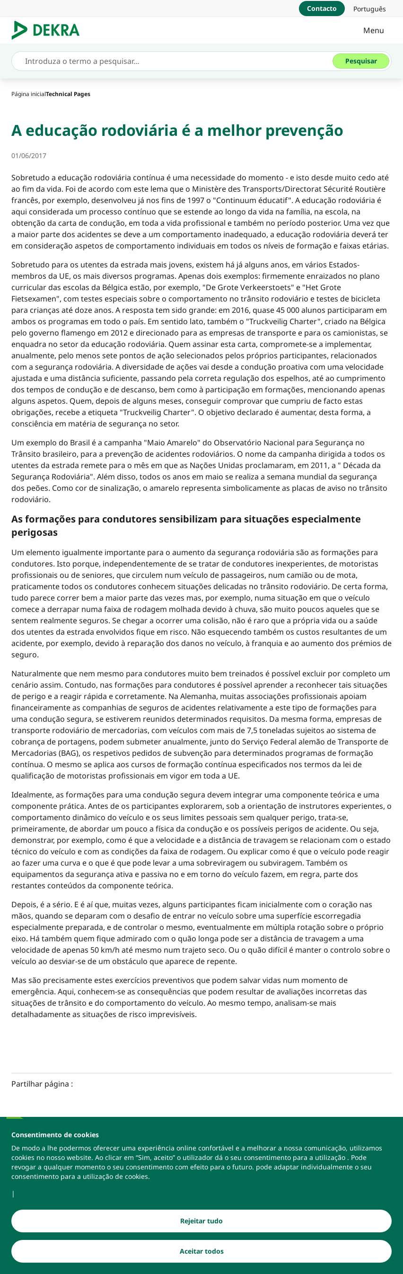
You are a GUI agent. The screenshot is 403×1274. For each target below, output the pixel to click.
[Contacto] (322, 8)
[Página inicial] (28, 94)
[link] (370, 8)
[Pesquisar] (361, 61)
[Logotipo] (49, 30)
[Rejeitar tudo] (201, 1221)
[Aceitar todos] (201, 1251)
